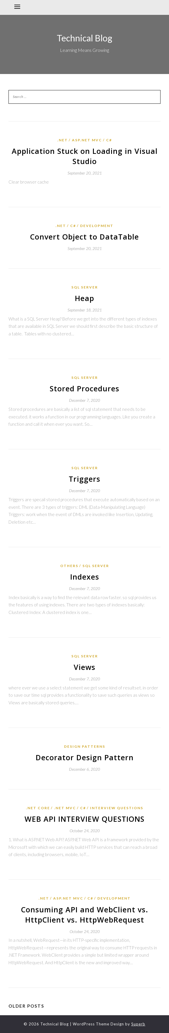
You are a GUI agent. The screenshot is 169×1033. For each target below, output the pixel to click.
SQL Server (84, 287)
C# (109, 140)
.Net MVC (65, 808)
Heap (84, 298)
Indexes (84, 577)
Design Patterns (84, 746)
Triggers (84, 479)
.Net (62, 140)
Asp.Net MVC (87, 140)
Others (69, 566)
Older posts (26, 1006)
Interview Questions (116, 808)
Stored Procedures (84, 388)
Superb (138, 1024)
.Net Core (38, 808)
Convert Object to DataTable (84, 237)
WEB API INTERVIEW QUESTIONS (84, 819)
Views (84, 667)
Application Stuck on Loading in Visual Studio (85, 156)
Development (96, 226)
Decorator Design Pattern (85, 757)
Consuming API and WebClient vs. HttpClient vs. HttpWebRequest (84, 914)
